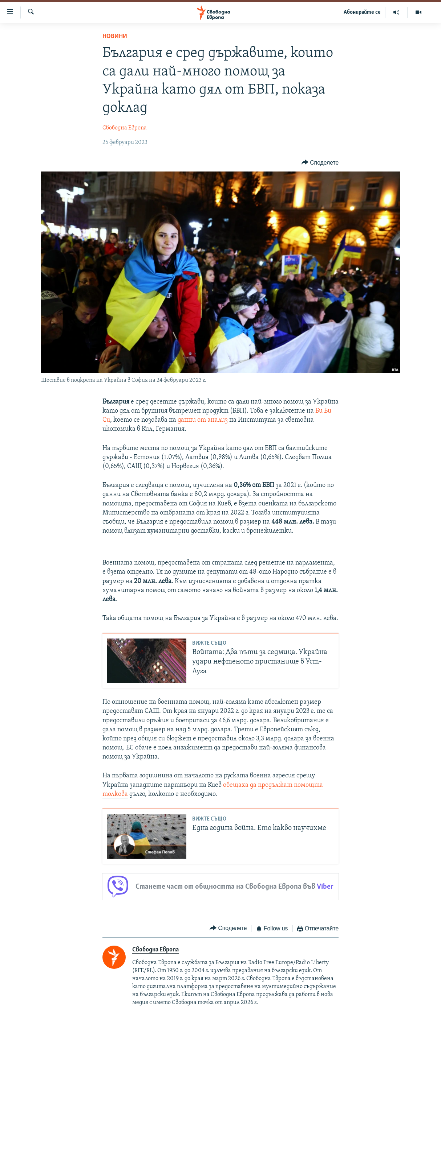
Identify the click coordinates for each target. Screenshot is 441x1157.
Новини (114, 36)
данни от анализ (203, 420)
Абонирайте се (362, 12)
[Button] (320, 162)
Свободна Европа (124, 128)
